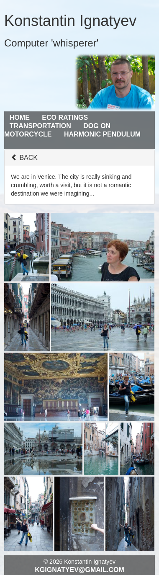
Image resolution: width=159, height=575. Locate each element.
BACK (24, 157)
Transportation (40, 125)
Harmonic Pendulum (102, 134)
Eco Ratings (65, 117)
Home (20, 117)
